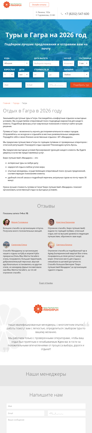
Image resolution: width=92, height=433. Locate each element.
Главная (6, 103)
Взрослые (9, 69)
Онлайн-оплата (39, 4)
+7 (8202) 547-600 (77, 13)
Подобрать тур (81, 84)
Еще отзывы (46, 283)
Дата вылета (41, 58)
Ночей (67, 58)
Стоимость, (41, 69)
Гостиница (84, 58)
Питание (68, 69)
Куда (6, 58)
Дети (21, 69)
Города (16, 103)
